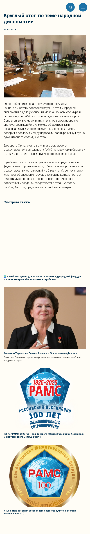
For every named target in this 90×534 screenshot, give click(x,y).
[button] (70, 7)
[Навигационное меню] (83, 7)
